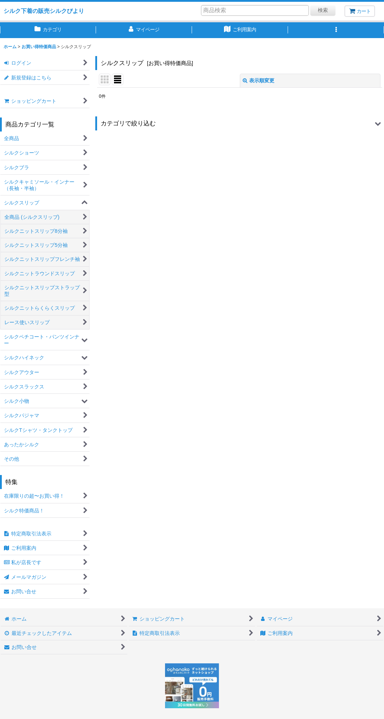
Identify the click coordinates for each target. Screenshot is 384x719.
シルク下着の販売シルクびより (44, 11)
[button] (336, 30)
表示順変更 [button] (258, 80)
